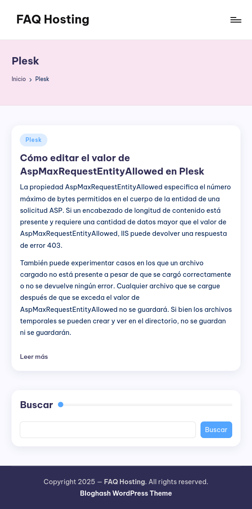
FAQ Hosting (52, 19)
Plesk (33, 139)
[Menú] (235, 20)
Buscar (36, 404)
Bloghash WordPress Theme (126, 493)
